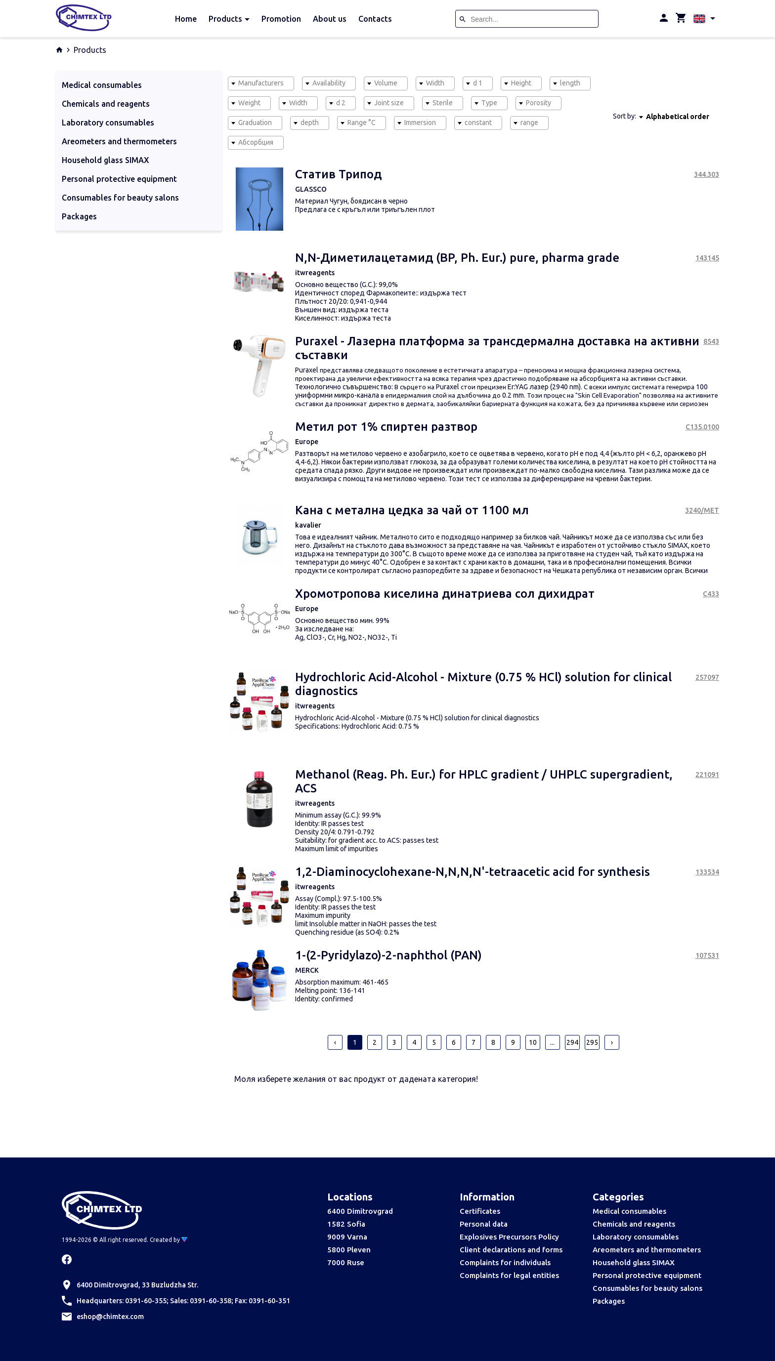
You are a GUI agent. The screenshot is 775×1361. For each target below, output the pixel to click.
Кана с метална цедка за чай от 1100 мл (412, 510)
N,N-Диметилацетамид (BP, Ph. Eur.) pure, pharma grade (457, 257)
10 (533, 1042)
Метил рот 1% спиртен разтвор (386, 426)
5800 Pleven (349, 1249)
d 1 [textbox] (477, 83)
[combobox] (261, 83)
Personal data (484, 1224)
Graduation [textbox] (255, 122)
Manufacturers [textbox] (261, 83)
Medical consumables (629, 1211)
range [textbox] (529, 122)
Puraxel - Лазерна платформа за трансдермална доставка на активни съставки (497, 348)
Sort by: (624, 116)
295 (592, 1042)
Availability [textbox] (328, 83)
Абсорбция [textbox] (255, 142)
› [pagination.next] (612, 1042)
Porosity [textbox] (538, 103)
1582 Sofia (346, 1224)
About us (329, 18)
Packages (609, 1301)
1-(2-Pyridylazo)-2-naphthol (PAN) (388, 955)
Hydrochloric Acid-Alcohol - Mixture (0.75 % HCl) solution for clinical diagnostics (483, 684)
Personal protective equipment (647, 1275)
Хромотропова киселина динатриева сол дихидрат (445, 593)
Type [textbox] (489, 103)
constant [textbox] (478, 122)
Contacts (375, 18)
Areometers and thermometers (647, 1249)
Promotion (281, 18)
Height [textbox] (521, 83)
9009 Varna (347, 1237)
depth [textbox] (310, 122)
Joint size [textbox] (389, 103)
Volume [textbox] (385, 83)
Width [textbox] (435, 83)
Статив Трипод (338, 174)
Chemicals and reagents (634, 1224)
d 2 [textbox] (340, 103)
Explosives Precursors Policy (509, 1237)
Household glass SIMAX (634, 1262)
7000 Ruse (345, 1262)
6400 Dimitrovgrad (360, 1211)
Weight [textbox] (249, 103)
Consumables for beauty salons (647, 1288)
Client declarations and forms (511, 1249)
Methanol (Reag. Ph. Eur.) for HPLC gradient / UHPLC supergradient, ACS (484, 781)
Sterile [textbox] (442, 103)
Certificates (480, 1211)
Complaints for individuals (505, 1262)
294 (572, 1042)
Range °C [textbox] (361, 122)
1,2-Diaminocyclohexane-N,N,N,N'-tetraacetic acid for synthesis (472, 871)
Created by (168, 1240)
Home (186, 18)
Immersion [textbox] (420, 122)
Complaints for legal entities (509, 1275)
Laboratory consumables (636, 1237)
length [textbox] (570, 83)
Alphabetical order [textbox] (677, 117)
